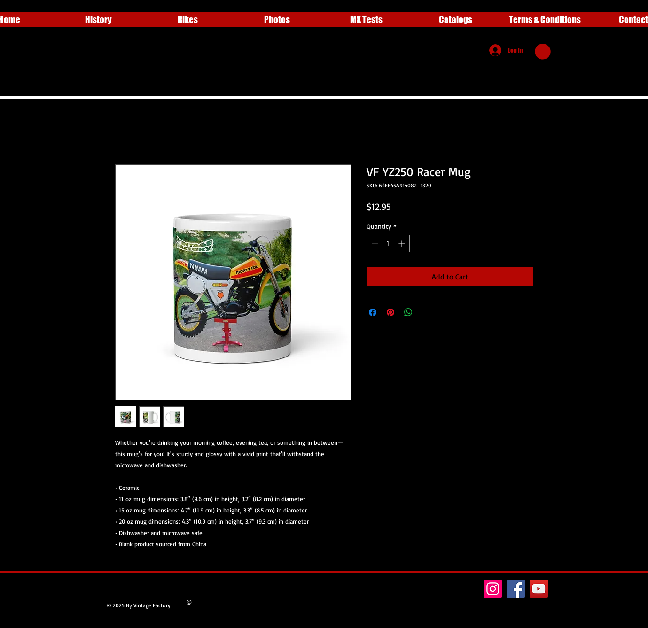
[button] (543, 52)
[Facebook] (516, 589)
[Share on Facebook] (372, 312)
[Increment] (402, 243)
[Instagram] (493, 589)
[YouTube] (539, 589)
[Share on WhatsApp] (408, 312)
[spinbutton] (388, 243)
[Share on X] (426, 312)
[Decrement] (374, 243)
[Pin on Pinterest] (390, 312)
